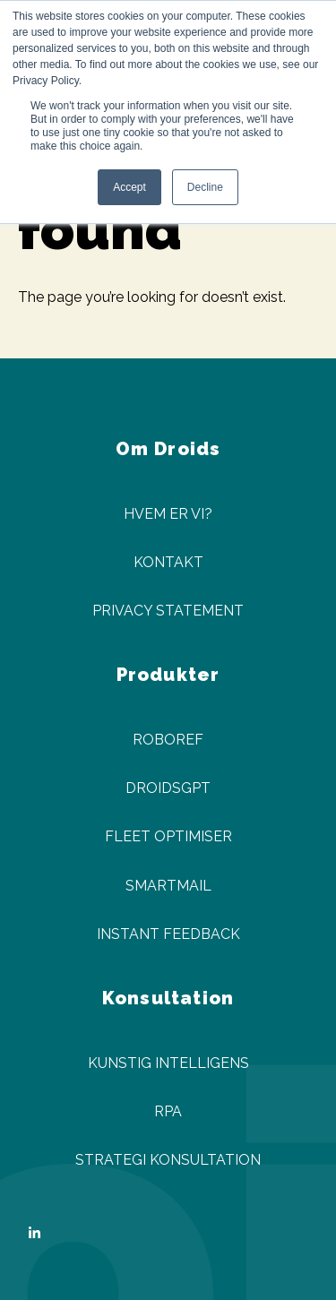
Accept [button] (129, 187)
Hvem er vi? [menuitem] (168, 513)
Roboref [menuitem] (168, 739)
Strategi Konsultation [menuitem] (168, 1159)
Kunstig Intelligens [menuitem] (168, 1063)
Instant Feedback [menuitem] (168, 934)
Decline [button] (205, 187)
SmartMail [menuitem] (168, 885)
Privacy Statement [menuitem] (168, 610)
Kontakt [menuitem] (168, 562)
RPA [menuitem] (168, 1111)
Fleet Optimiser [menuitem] (168, 836)
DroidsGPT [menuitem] (168, 787)
